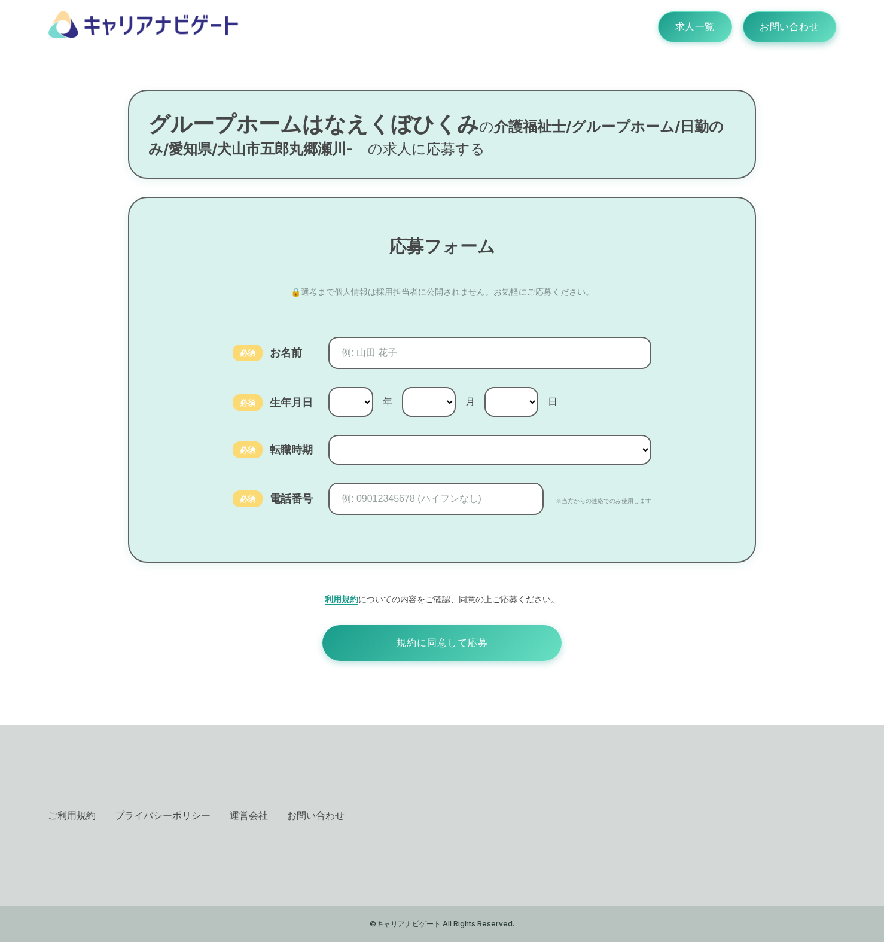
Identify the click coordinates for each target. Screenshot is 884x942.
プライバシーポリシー (163, 815)
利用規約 (341, 599)
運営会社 (249, 815)
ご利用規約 (72, 815)
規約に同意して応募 (442, 643)
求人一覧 (692, 27)
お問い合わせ (788, 27)
